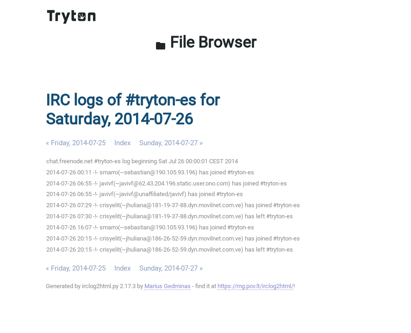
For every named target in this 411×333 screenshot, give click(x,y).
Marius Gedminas (167, 286)
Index (122, 143)
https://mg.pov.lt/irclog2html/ (255, 286)
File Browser (205, 42)
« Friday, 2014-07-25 (76, 143)
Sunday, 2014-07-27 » (171, 143)
